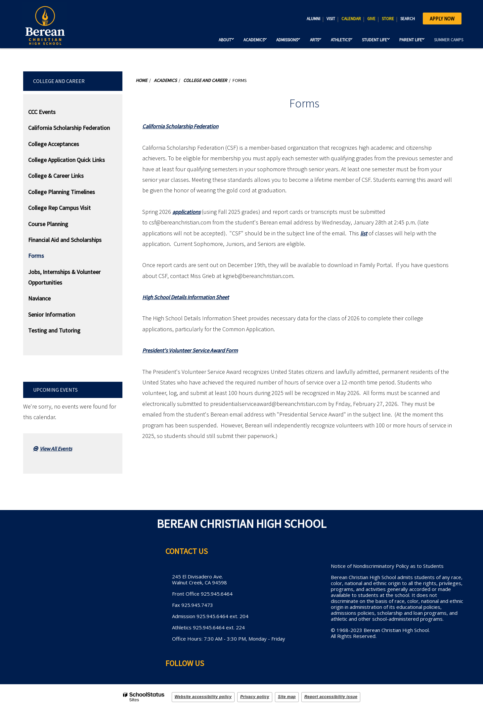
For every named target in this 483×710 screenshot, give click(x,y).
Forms (36, 255)
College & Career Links (56, 175)
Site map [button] (287, 696)
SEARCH (407, 18)
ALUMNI (313, 18)
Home (141, 80)
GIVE (371, 18)
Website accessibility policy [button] (203, 696)
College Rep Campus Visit (59, 208)
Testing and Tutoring (54, 330)
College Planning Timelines (61, 192)
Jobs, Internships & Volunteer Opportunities (64, 277)
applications (187, 212)
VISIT (331, 18)
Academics (165, 80)
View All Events (56, 448)
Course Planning (48, 224)
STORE (388, 18)
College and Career (59, 81)
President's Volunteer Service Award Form (194, 350)
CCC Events (42, 112)
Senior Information (51, 314)
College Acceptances (53, 144)
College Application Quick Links (66, 160)
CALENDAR (351, 18)
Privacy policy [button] (254, 696)
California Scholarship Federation (69, 128)
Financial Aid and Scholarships (65, 240)
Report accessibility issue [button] (330, 696)
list (364, 233)
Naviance (39, 298)
